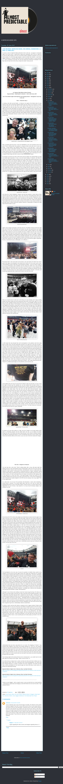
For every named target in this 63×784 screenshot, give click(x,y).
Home (22, 753)
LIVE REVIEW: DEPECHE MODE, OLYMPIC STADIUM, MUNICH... (53, 139)
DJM (54, 191)
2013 (48, 179)
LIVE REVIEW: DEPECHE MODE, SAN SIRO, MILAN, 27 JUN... (53, 109)
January (49, 172)
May (49, 164)
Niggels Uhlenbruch (20, 695)
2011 (48, 183)
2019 (48, 83)
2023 (48, 76)
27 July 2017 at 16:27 (17, 722)
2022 (48, 78)
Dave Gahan (19, 694)
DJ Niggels (31, 694)
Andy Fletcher (9, 694)
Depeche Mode (25, 694)
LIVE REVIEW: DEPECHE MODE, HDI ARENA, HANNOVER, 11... (52, 125)
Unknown (8, 702)
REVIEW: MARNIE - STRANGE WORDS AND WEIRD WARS (52, 129)
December (50, 89)
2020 (48, 82)
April (49, 166)
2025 (48, 72)
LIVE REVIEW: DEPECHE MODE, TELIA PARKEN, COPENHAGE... (52, 150)
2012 (48, 181)
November (50, 91)
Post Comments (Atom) (25, 757)
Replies (8, 720)
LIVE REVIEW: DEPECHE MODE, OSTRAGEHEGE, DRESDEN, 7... (52, 134)
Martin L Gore (12, 695)
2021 (48, 80)
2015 (48, 176)
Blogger (39, 781)
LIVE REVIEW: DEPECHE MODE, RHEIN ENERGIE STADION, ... (52, 144)
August (49, 96)
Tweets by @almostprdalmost (51, 47)
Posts (36, 774)
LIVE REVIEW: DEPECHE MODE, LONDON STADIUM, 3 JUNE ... (53, 155)
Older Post (39, 753)
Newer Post (5, 753)
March (49, 168)
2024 (48, 74)
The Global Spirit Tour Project (30, 695)
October (49, 92)
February (50, 170)
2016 (48, 174)
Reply (7, 717)
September (50, 94)
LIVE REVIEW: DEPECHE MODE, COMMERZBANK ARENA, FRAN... (52, 119)
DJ (3, 59)
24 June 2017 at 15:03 (15, 702)
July (49, 98)
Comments (37, 776)
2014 (48, 178)
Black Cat (14, 694)
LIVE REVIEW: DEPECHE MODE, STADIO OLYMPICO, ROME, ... (53, 103)
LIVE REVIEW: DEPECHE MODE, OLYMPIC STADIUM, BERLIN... (53, 114)
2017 (48, 87)
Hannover (7, 695)
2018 (48, 85)
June (49, 100)
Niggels (11, 722)
